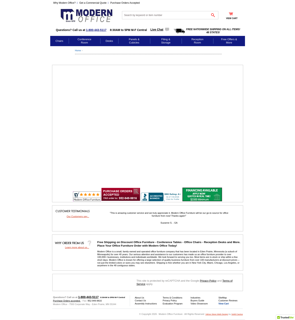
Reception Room (197, 41)
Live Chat (156, 29)
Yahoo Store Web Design (216, 314)
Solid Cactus (237, 314)
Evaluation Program (173, 303)
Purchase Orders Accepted (125, 2)
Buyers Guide (197, 300)
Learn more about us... (77, 247)
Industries (195, 297)
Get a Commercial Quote (93, 2)
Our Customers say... (78, 216)
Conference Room (84, 41)
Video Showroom (199, 303)
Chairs (59, 40)
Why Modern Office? (64, 2)
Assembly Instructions (146, 303)
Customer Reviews (228, 300)
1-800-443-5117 (96, 30)
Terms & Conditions (172, 297)
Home (78, 50)
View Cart (224, 303)
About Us (139, 297)
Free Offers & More (229, 41)
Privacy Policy (208, 280)
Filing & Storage (166, 41)
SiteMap (223, 297)
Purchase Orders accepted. (67, 300)
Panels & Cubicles (134, 41)
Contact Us (140, 300)
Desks (109, 40)
